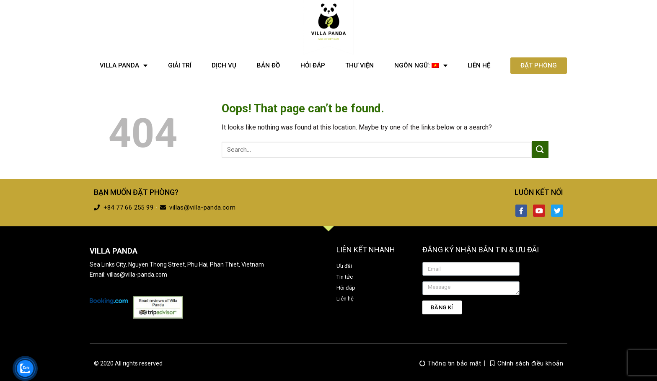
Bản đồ (268, 65)
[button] (538, 65)
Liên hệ (479, 65)
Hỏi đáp (312, 65)
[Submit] (540, 149)
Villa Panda (123, 65)
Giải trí (179, 65)
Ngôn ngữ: (420, 65)
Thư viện (359, 65)
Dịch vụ (224, 65)
